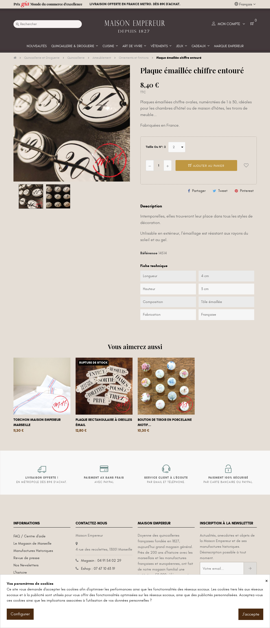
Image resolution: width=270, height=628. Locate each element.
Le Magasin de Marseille (32, 543)
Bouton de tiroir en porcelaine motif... (165, 422)
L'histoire (20, 572)
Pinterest (247, 191)
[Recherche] (47, 24)
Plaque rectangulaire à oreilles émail (104, 422)
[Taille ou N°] (176, 147)
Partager (199, 191)
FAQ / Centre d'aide (29, 536)
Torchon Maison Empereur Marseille (37, 422)
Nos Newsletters (26, 565)
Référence (148, 253)
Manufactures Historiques (33, 550)
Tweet (223, 191)
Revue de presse (26, 558)
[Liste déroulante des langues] (245, 4)
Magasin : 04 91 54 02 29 (101, 560)
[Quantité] (159, 165)
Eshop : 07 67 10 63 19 (98, 568)
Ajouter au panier (206, 166)
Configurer (20, 614)
